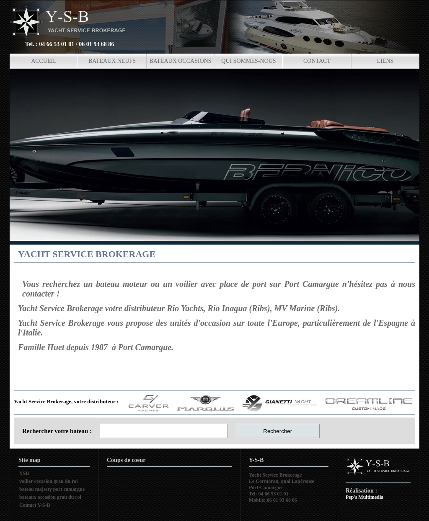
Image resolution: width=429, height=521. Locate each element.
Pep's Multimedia (364, 497)
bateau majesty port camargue (52, 489)
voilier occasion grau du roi (48, 481)
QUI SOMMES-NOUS (248, 61)
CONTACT (317, 61)
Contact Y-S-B (34, 505)
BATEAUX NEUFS (112, 61)
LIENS (385, 61)
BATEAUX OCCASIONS (180, 61)
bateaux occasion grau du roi (50, 497)
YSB (24, 473)
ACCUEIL (44, 61)
